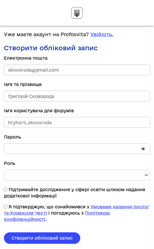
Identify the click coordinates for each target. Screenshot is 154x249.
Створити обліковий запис (42, 237)
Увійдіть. (101, 34)
